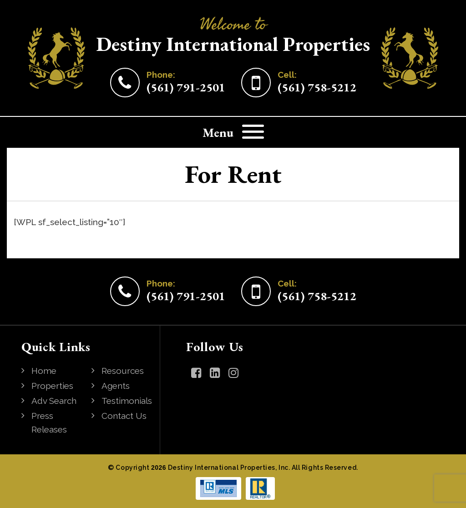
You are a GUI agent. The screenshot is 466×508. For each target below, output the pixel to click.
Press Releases (49, 422)
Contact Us (124, 416)
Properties (52, 386)
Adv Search (53, 401)
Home (43, 371)
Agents (115, 386)
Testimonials (126, 401)
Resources (122, 371)
